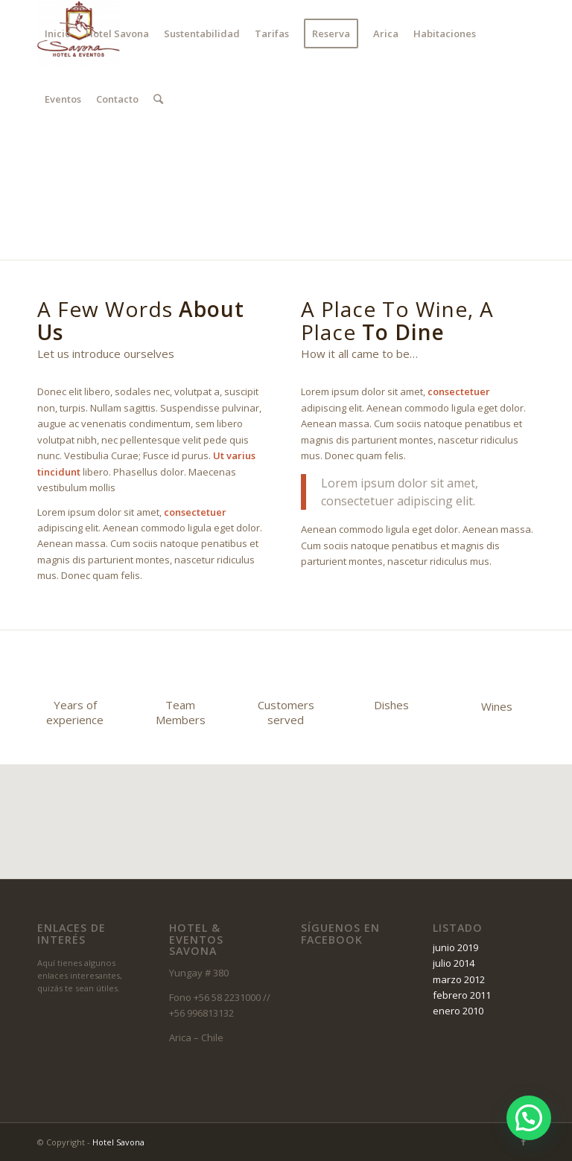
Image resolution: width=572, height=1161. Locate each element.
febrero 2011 (462, 995)
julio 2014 (453, 963)
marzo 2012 (459, 979)
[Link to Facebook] (42, 164)
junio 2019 (455, 947)
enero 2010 (458, 1010)
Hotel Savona (118, 1142)
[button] (528, 1118)
